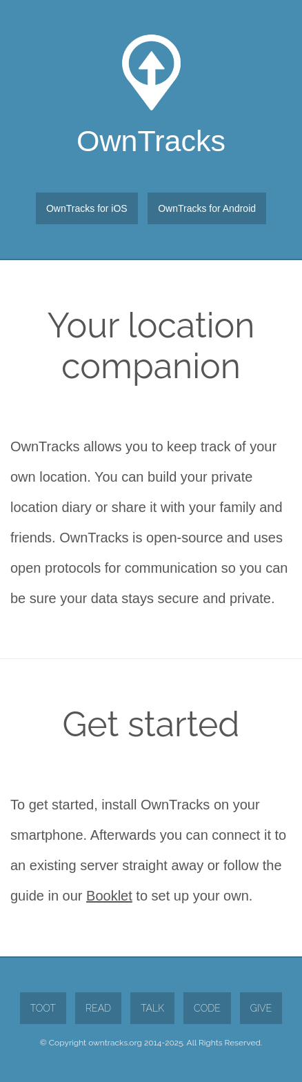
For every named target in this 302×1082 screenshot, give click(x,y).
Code (207, 1008)
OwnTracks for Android (207, 208)
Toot (43, 1008)
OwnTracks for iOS (87, 208)
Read (98, 1008)
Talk (152, 1008)
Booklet (109, 895)
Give (261, 1008)
